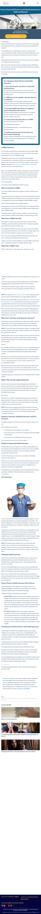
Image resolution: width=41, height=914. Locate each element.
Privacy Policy (24, 912)
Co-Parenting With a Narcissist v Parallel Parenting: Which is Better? (20, 730)
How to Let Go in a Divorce (20, 714)
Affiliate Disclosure (35, 912)
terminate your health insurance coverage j (24, 164)
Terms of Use (29, 912)
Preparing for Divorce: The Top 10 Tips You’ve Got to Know (20, 747)
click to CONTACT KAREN (10, 896)
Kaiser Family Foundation (20, 294)
